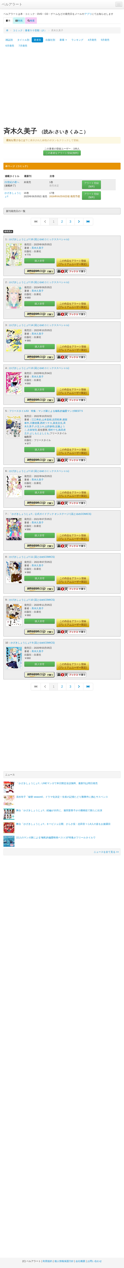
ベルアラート (12, 4)
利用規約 (47, 1261)
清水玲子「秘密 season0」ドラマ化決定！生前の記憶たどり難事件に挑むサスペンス (62, 796)
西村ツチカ (46, 423)
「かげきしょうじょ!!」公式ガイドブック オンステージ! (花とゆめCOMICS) (50, 514)
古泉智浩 (32, 429)
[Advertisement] (37, 89)
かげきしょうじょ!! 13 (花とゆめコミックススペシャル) (39, 368)
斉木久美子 (38, 247)
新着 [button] (63, 39)
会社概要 (80, 1261)
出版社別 (50, 39)
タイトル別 (23, 39)
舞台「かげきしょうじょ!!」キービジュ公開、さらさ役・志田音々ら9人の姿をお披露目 (63, 824)
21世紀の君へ (11, 182)
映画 (19, 20)
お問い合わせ (94, 1261)
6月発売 (10, 45)
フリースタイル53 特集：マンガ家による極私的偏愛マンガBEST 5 (46, 411)
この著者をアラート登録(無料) (61, 153)
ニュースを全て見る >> (106, 852)
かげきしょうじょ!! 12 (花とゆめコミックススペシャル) (39, 471)
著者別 (37, 39)
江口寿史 (36, 419)
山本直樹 (46, 419)
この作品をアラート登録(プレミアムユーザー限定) (73, 262)
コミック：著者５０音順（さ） (30, 30)
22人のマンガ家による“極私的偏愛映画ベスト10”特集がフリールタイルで (55, 837)
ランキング (77, 39)
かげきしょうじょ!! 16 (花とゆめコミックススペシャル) (39, 239)
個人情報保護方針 (64, 1261)
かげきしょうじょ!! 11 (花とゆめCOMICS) (32, 556)
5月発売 (105, 39)
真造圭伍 (58, 423)
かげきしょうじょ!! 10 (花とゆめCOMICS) (32, 599)
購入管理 (39, 260)
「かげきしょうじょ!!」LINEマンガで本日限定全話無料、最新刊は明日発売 (57, 783)
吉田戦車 (57, 419)
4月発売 (92, 39)
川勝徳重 (34, 423)
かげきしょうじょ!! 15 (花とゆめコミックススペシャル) (39, 282)
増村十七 (53, 429)
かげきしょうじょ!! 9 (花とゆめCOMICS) (33, 642)
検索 (31, 20)
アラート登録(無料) (91, 185)
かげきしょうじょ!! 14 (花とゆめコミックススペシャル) (39, 325)
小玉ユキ (39, 426)
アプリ (88, 14)
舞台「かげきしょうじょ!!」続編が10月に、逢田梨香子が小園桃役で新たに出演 (59, 810)
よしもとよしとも (39, 433)
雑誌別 (9, 39)
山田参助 (50, 426)
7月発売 (23, 45)
